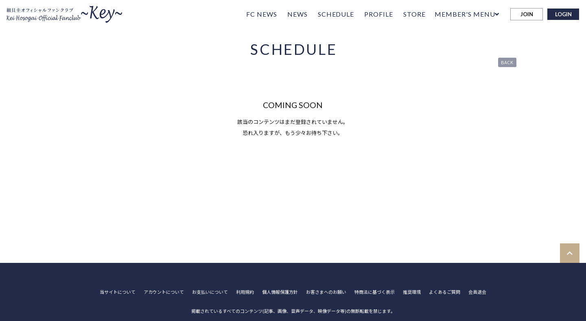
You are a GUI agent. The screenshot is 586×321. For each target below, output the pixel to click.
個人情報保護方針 (280, 292)
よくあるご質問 (444, 292)
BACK (507, 62)
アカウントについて (164, 292)
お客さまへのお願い (326, 292)
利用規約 (245, 292)
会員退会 (477, 292)
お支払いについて (210, 292)
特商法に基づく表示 (374, 292)
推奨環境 (412, 292)
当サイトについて (118, 292)
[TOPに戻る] (569, 253)
